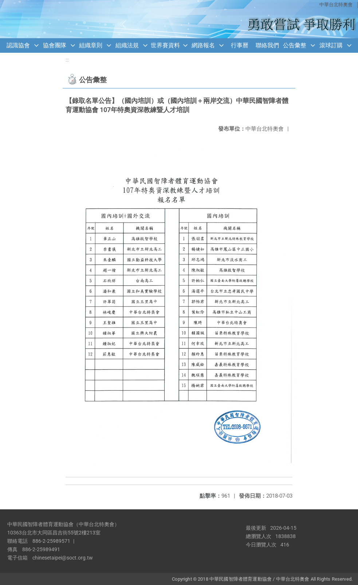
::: (67, 60)
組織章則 (90, 45)
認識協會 (18, 45)
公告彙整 (294, 45)
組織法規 (127, 45)
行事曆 (239, 45)
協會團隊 (54, 45)
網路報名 (203, 45)
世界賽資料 (165, 45)
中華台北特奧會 (336, 4)
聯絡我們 (267, 45)
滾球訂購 (331, 45)
